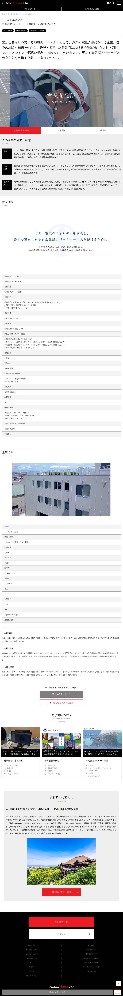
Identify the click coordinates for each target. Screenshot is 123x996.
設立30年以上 (7, 30)
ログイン (111, 3)
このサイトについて (32, 954)
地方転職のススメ (91, 949)
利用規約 (31, 967)
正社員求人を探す (31, 9)
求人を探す (14, 14)
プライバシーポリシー (91, 962)
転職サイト (91, 971)
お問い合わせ (32, 971)
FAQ (31, 962)
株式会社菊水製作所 (13, 761)
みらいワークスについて (91, 967)
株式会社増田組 (52, 761)
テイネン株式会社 (29, 14)
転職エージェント (32, 975)
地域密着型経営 (21, 30)
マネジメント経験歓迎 (37, 30)
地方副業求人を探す (92, 9)
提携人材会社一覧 (32, 958)
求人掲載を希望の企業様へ (91, 958)
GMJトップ (31, 945)
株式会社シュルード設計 (97, 761)
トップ (4, 14)
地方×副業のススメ (91, 954)
